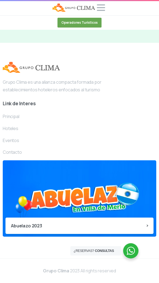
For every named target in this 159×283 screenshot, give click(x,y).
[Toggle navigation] (101, 7)
